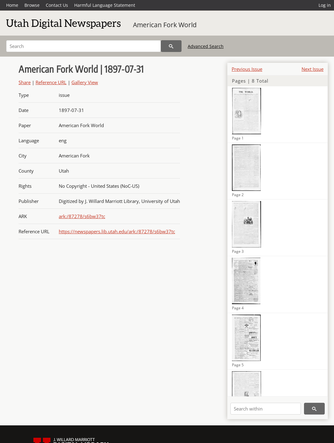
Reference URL (51, 82)
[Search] (83, 46)
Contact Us (57, 5)
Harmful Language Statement (104, 5)
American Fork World (165, 24)
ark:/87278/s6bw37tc (82, 216)
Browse (32, 5)
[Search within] (265, 409)
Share (25, 82)
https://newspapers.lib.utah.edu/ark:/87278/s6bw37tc (117, 231)
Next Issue (312, 69)
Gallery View (84, 82)
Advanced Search (206, 46)
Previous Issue (247, 69)
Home (12, 5)
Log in (325, 5)
